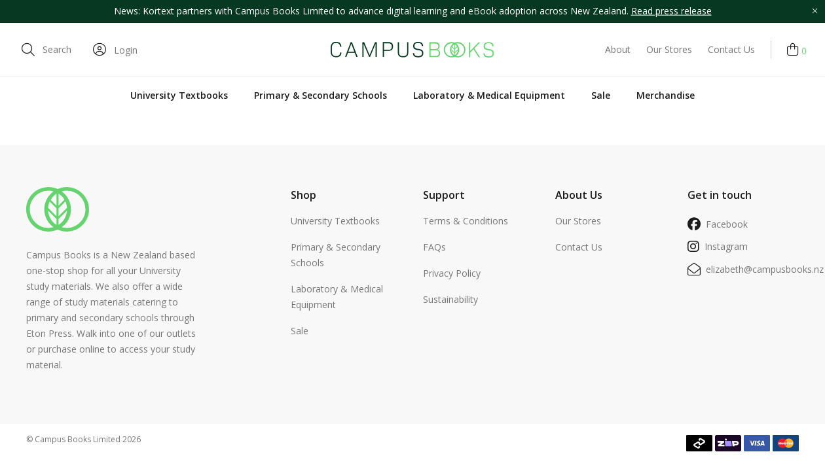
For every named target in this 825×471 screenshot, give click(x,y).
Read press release (671, 11)
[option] (412, 11)
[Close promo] (814, 11)
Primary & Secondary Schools (320, 95)
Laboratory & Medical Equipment (489, 95)
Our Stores (669, 49)
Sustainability (450, 299)
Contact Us (731, 49)
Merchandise (665, 95)
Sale (600, 95)
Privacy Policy (452, 273)
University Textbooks (179, 95)
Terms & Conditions (465, 221)
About (618, 49)
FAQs (434, 247)
